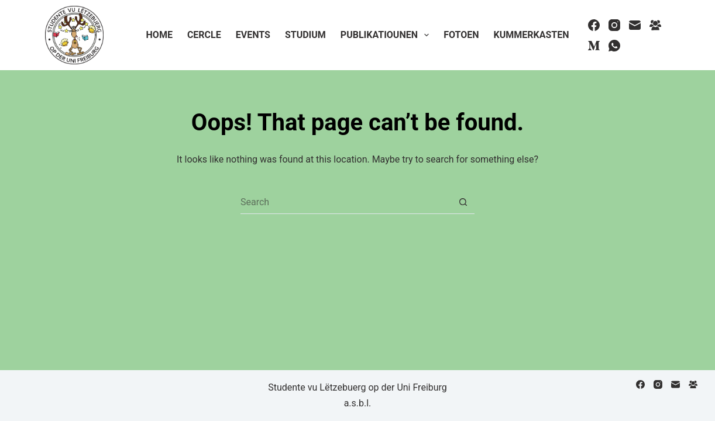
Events (253, 34)
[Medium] (594, 45)
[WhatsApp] (614, 45)
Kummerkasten (531, 34)
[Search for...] (345, 202)
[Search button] (463, 202)
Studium (305, 34)
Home (159, 34)
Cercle (204, 34)
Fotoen (461, 34)
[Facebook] (594, 25)
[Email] (635, 25)
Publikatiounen (387, 35)
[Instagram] (614, 25)
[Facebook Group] (655, 25)
